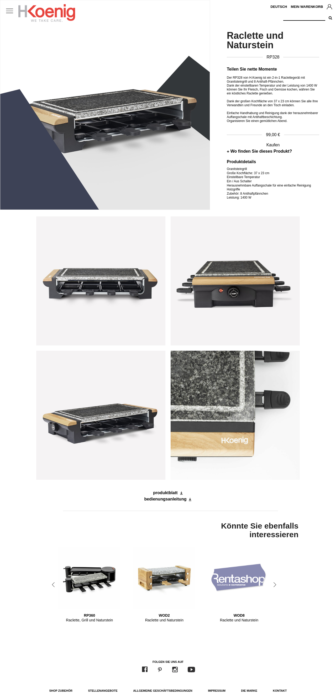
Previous (53, 584)
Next (275, 584)
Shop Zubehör (60, 690)
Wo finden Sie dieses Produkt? (261, 151)
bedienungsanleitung (165, 499)
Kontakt (280, 690)
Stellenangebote (102, 690)
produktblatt (165, 493)
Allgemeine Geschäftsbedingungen (162, 690)
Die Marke (249, 690)
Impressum (216, 690)
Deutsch (279, 7)
